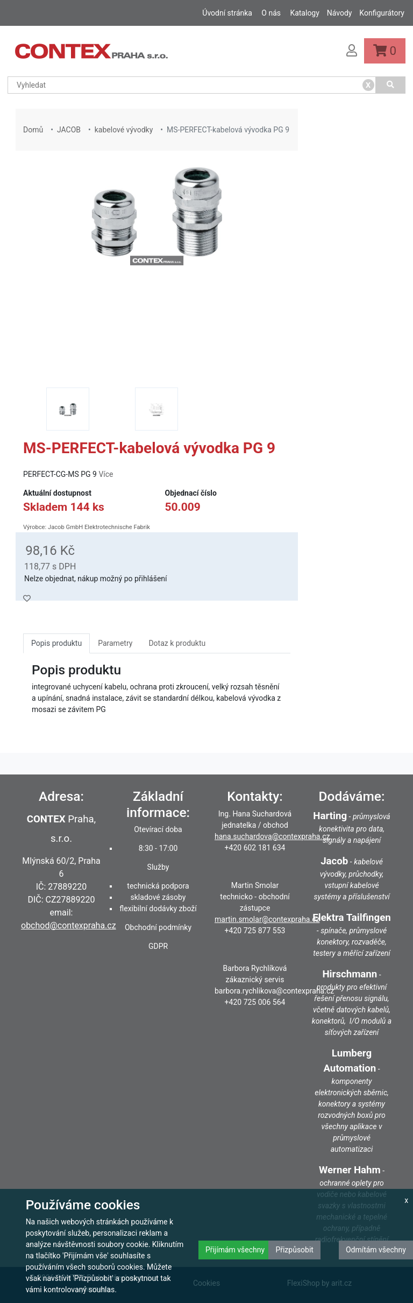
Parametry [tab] (115, 643)
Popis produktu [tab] (56, 643)
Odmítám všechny (376, 1249)
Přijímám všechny (235, 1249)
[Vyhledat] (391, 85)
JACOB (69, 129)
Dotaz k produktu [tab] (176, 643)
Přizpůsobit (294, 1249)
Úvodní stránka (227, 13)
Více (105, 474)
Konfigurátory (381, 13)
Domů (33, 129)
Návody (339, 13)
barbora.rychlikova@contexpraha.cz (274, 991)
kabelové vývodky (124, 129)
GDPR (158, 946)
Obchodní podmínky (158, 927)
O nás (271, 13)
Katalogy (304, 13)
